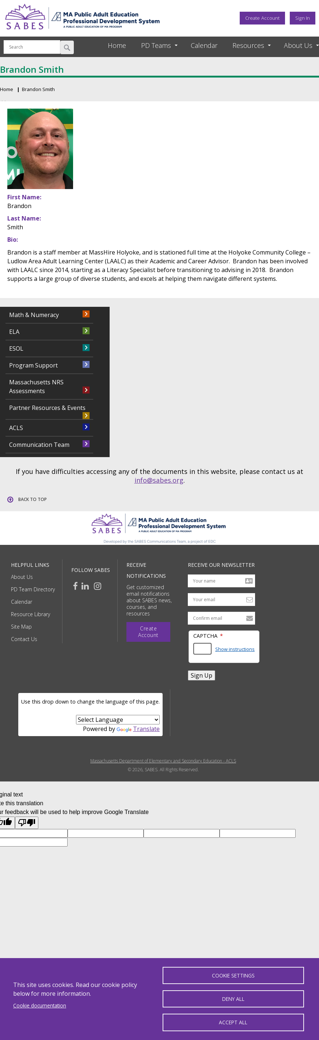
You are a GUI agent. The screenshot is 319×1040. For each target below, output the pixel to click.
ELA (14, 332)
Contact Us (24, 639)
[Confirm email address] (221, 618)
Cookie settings (233, 974)
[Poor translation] (26, 823)
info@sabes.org (158, 480)
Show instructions (235, 649)
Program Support (33, 365)
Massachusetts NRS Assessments (36, 386)
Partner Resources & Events (47, 408)
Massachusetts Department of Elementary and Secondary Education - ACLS (163, 761)
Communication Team (39, 445)
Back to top (32, 499)
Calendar (204, 45)
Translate (138, 729)
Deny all (233, 998)
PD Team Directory (33, 589)
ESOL (16, 348)
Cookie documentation (39, 1004)
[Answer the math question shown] (202, 649)
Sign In (302, 18)
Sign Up (201, 675)
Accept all (233, 1022)
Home (117, 45)
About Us (22, 576)
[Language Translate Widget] (118, 719)
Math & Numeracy (34, 315)
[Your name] (221, 580)
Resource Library (30, 614)
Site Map (21, 626)
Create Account (262, 18)
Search (67, 47)
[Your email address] (221, 599)
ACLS (16, 428)
